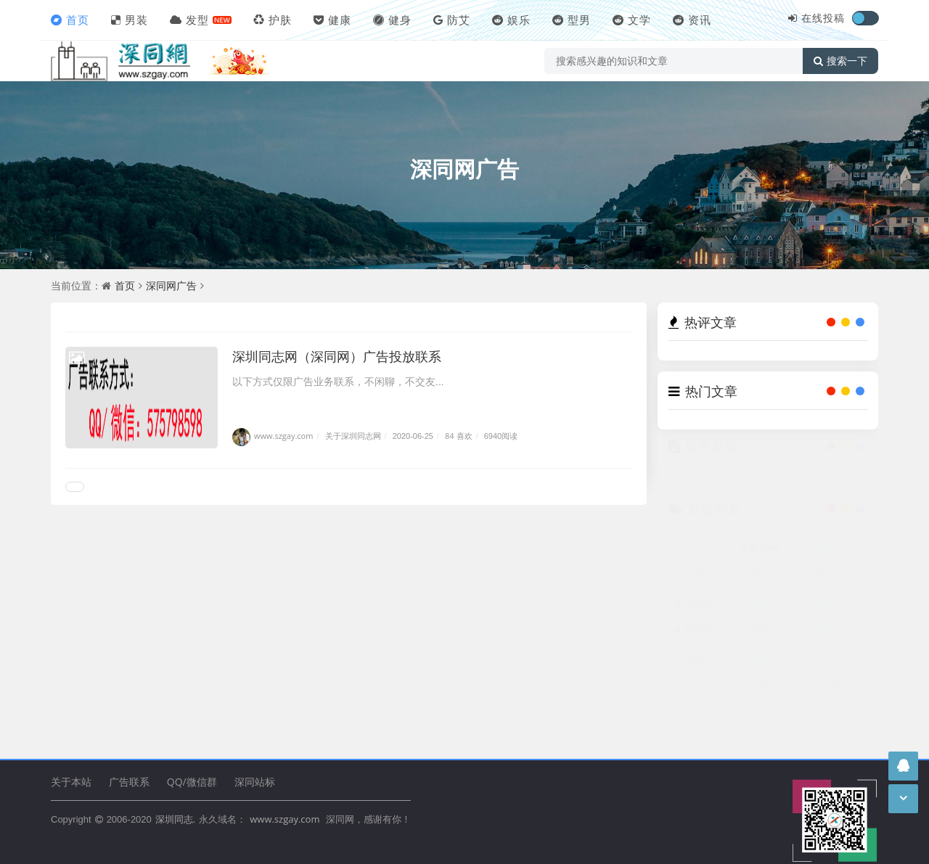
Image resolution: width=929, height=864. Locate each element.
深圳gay (707, 643)
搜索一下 (840, 61)
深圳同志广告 (839, 671)
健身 (392, 19)
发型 (189, 19)
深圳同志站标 (707, 615)
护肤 (272, 19)
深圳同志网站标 (707, 588)
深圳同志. (175, 819)
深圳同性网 (839, 615)
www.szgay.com (272, 435)
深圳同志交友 (707, 698)
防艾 (451, 19)
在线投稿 (823, 18)
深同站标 (254, 782)
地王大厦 (773, 588)
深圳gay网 (773, 643)
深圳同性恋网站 (839, 643)
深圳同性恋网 (773, 698)
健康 (332, 19)
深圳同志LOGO (839, 560)
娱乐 (511, 19)
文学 (632, 19)
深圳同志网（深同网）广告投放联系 (336, 356)
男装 (129, 19)
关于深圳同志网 (353, 435)
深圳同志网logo (773, 560)
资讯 (692, 19)
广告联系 (129, 782)
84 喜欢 (458, 435)
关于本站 (71, 782)
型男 (571, 19)
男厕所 (838, 588)
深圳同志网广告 (707, 671)
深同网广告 (464, 169)
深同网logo (707, 560)
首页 (70, 19)
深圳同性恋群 (839, 698)
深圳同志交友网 (773, 615)
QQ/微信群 (192, 782)
